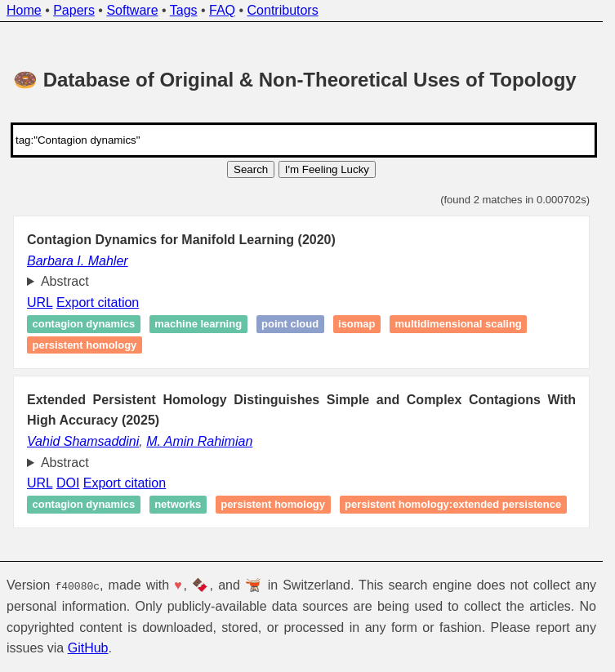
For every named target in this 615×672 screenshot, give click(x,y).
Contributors (283, 10)
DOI (67, 483)
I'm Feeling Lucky (327, 169)
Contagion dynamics (84, 324)
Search (251, 169)
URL (39, 302)
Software (132, 10)
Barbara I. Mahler (77, 261)
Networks (177, 505)
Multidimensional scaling (458, 324)
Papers (74, 10)
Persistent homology (85, 345)
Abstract (65, 281)
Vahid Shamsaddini (83, 441)
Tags (184, 10)
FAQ (222, 10)
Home (24, 10)
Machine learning (198, 324)
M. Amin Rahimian (199, 441)
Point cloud (290, 324)
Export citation (97, 302)
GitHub (88, 648)
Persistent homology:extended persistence (453, 505)
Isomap (357, 324)
